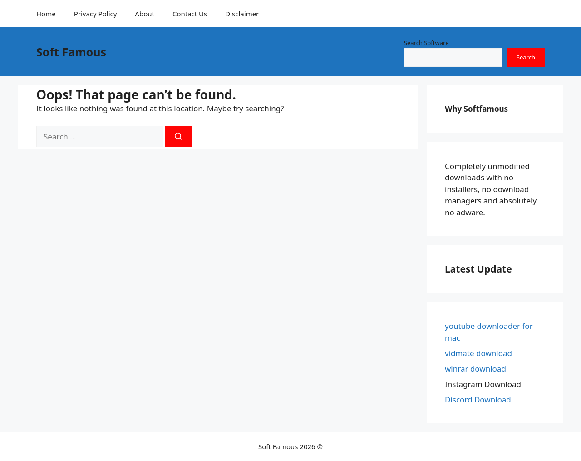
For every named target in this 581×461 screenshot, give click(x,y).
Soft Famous (71, 51)
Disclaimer (242, 13)
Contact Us (189, 13)
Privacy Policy (95, 13)
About (144, 13)
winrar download (475, 368)
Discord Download (478, 399)
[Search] (178, 137)
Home (46, 13)
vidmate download (478, 353)
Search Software (426, 43)
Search (526, 57)
